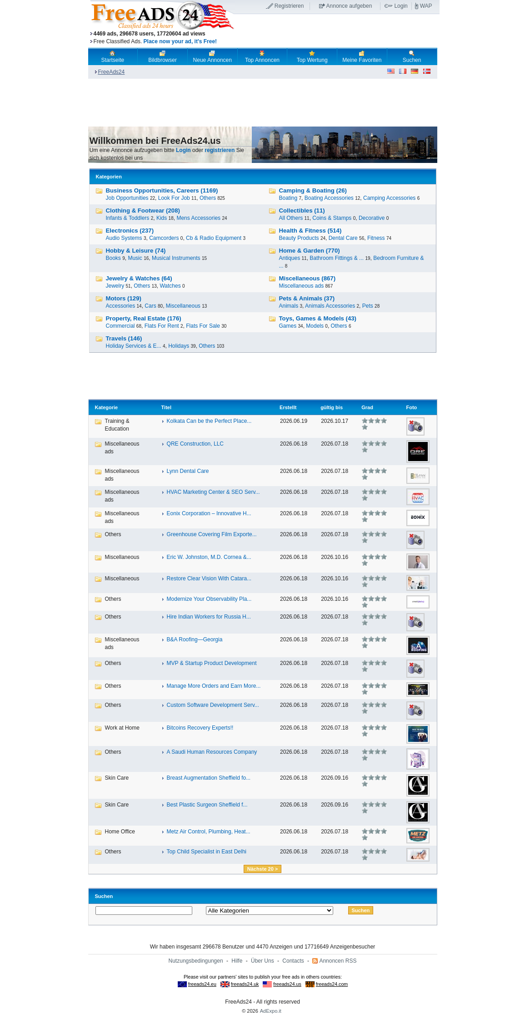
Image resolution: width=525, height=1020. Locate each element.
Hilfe (236, 961)
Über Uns (262, 961)
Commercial (120, 326)
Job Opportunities (127, 198)
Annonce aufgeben (349, 6)
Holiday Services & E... (133, 346)
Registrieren (289, 6)
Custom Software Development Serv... (213, 705)
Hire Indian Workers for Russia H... (209, 617)
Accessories (120, 306)
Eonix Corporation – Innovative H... (209, 513)
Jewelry (115, 286)
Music (135, 258)
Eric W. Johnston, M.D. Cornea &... (209, 557)
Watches (170, 286)
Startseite (113, 56)
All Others (291, 218)
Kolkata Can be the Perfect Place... (209, 421)
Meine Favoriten (361, 56)
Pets (367, 306)
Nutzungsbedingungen (196, 961)
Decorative (372, 218)
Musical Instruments (176, 258)
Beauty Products (299, 238)
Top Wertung (312, 56)
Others (208, 198)
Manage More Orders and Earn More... (214, 686)
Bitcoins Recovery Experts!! (200, 728)
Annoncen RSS (337, 961)
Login (400, 6)
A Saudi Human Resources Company (212, 752)
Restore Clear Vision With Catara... (209, 578)
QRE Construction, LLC (195, 444)
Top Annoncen (262, 56)
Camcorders (164, 238)
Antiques (289, 258)
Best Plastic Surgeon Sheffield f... (207, 805)
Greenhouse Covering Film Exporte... (212, 534)
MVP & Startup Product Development (212, 663)
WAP (426, 6)
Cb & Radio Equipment (213, 238)
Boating (288, 198)
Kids (161, 218)
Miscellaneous (183, 306)
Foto (411, 407)
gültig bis (331, 407)
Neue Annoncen (212, 56)
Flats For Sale (203, 326)
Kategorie (106, 407)
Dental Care (343, 238)
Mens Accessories (198, 218)
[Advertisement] (337, 31)
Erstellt (288, 407)
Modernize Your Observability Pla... (209, 599)
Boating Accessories (329, 198)
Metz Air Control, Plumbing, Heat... (208, 831)
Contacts (293, 961)
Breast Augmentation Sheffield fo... (209, 778)
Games (288, 326)
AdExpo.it (270, 1011)
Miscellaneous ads (301, 286)
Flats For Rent (162, 326)
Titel (166, 407)
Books (113, 258)
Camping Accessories (389, 198)
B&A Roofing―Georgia (195, 639)
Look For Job (174, 198)
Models (315, 326)
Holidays (178, 346)
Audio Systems (124, 238)
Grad (367, 407)
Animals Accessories (330, 306)
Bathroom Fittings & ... (337, 258)
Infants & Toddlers (128, 218)
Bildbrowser (162, 56)
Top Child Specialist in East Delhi (206, 851)
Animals (289, 306)
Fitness (376, 238)
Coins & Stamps (331, 218)
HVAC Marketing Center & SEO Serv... (213, 492)
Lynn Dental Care (188, 471)
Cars (150, 306)
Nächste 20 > (262, 869)
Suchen (412, 56)
